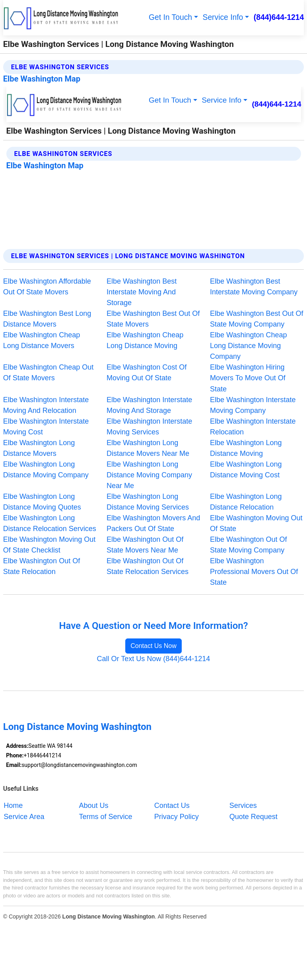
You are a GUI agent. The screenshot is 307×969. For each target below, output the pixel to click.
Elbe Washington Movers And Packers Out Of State (153, 523)
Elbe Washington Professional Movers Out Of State (254, 571)
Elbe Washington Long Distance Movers (39, 448)
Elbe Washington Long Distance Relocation (246, 501)
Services (243, 805)
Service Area (24, 816)
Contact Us (172, 805)
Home (13, 805)
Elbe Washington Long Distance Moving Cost (246, 469)
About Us (94, 805)
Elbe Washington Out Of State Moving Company (248, 544)
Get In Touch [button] (170, 17)
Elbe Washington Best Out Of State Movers (153, 318)
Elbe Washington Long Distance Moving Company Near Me (149, 475)
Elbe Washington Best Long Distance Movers (47, 318)
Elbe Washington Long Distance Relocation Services (49, 523)
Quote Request (253, 816)
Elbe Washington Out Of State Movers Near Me (145, 544)
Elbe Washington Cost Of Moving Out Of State (147, 372)
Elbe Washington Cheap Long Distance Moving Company (248, 345)
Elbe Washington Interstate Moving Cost (46, 426)
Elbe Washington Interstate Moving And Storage (149, 405)
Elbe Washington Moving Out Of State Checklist (49, 544)
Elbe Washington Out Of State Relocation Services (147, 566)
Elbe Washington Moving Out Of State (256, 523)
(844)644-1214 (279, 17)
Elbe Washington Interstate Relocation (252, 426)
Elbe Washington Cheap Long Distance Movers (41, 340)
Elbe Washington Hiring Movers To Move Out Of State (248, 378)
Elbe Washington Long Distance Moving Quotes (42, 501)
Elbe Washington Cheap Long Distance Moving (145, 340)
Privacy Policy (176, 816)
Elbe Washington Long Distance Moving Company (46, 469)
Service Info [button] (223, 17)
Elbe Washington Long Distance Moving (246, 448)
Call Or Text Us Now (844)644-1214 (153, 659)
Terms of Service (105, 816)
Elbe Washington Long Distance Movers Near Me (148, 448)
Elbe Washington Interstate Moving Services (149, 426)
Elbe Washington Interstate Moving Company (252, 405)
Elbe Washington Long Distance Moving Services (148, 501)
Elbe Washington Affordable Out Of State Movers (47, 286)
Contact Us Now (153, 645)
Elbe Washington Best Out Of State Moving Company (256, 318)
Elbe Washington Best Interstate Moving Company (253, 286)
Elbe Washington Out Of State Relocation (41, 566)
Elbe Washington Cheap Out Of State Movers (48, 372)
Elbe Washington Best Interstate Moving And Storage (142, 292)
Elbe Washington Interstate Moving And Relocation (46, 405)
